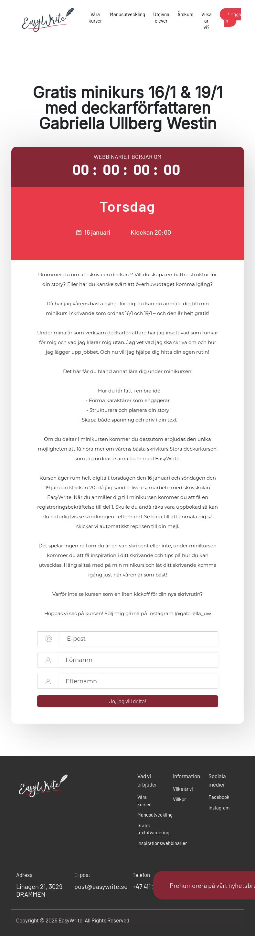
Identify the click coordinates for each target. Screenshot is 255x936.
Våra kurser (95, 17)
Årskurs (185, 14)
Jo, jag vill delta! (127, 701)
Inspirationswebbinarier (150, 843)
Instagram (218, 807)
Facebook (218, 797)
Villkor (179, 799)
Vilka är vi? (206, 20)
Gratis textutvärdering (150, 829)
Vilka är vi (183, 789)
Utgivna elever (161, 17)
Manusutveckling (127, 14)
